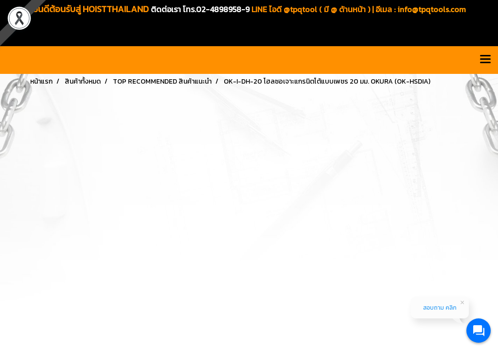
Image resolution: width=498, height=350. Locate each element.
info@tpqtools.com (431, 9)
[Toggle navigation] (485, 59)
